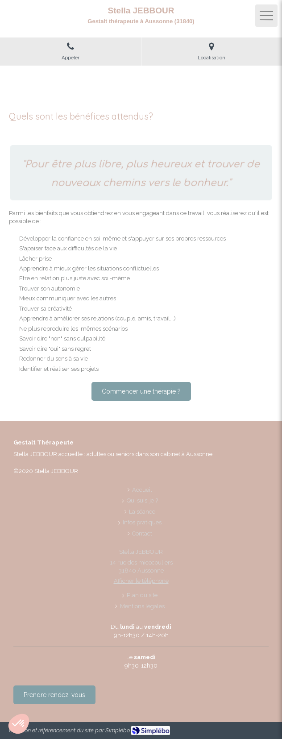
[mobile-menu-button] (266, 15)
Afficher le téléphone (141, 580)
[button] (18, 724)
